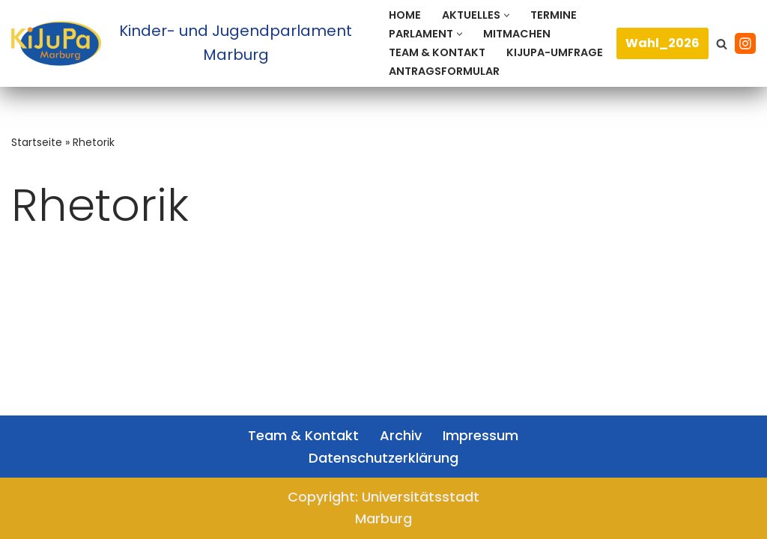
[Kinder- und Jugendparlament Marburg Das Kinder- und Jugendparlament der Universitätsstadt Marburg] (187, 43)
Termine (553, 14)
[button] (506, 15)
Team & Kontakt (437, 52)
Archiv (401, 435)
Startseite (36, 142)
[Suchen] (721, 43)
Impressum (480, 435)
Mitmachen (517, 33)
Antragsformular (444, 71)
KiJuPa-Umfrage (554, 52)
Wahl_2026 (662, 43)
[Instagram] (745, 43)
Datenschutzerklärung (383, 457)
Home (405, 14)
